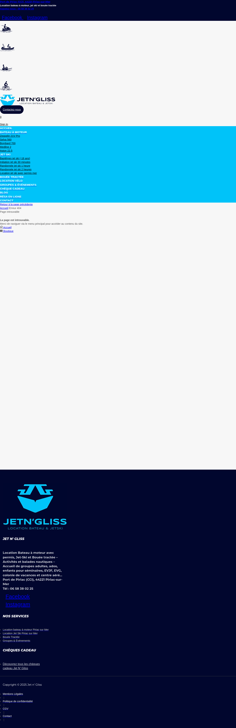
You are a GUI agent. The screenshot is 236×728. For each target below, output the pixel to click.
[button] (12, 109)
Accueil (4, 208)
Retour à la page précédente (16, 204)
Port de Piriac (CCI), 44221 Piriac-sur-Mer (25, 1)
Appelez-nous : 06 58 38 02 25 (17, 8)
